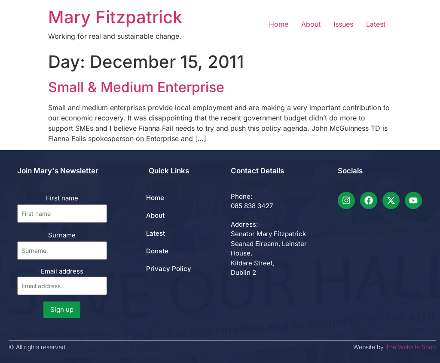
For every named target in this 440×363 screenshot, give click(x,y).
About (311, 24)
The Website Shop (410, 347)
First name (62, 198)
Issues (343, 24)
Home (278, 24)
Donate (157, 251)
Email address (62, 281)
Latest (375, 24)
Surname (62, 235)
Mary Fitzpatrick (115, 17)
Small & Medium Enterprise (136, 87)
